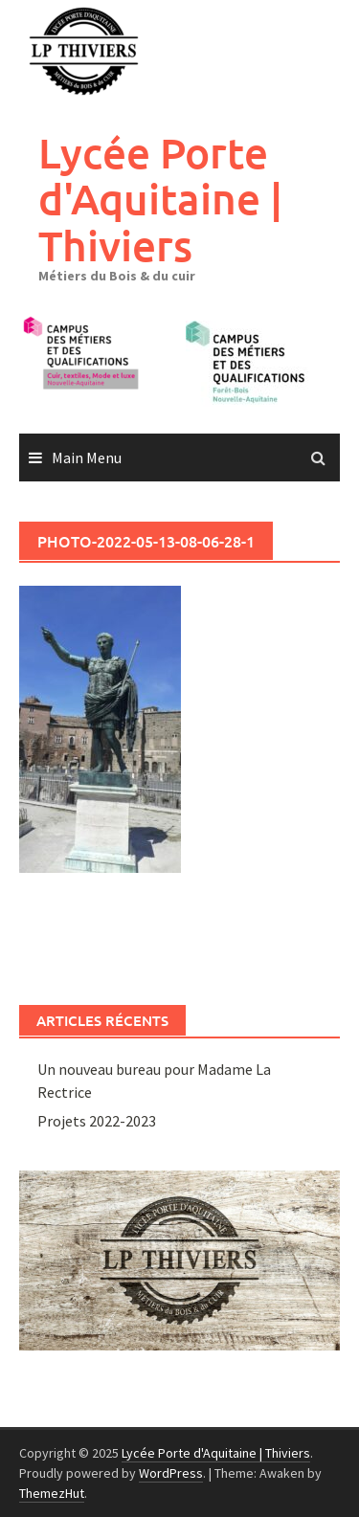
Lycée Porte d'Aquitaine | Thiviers (160, 199)
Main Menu (87, 457)
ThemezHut (51, 1493)
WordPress (171, 1473)
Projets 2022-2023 (96, 1120)
